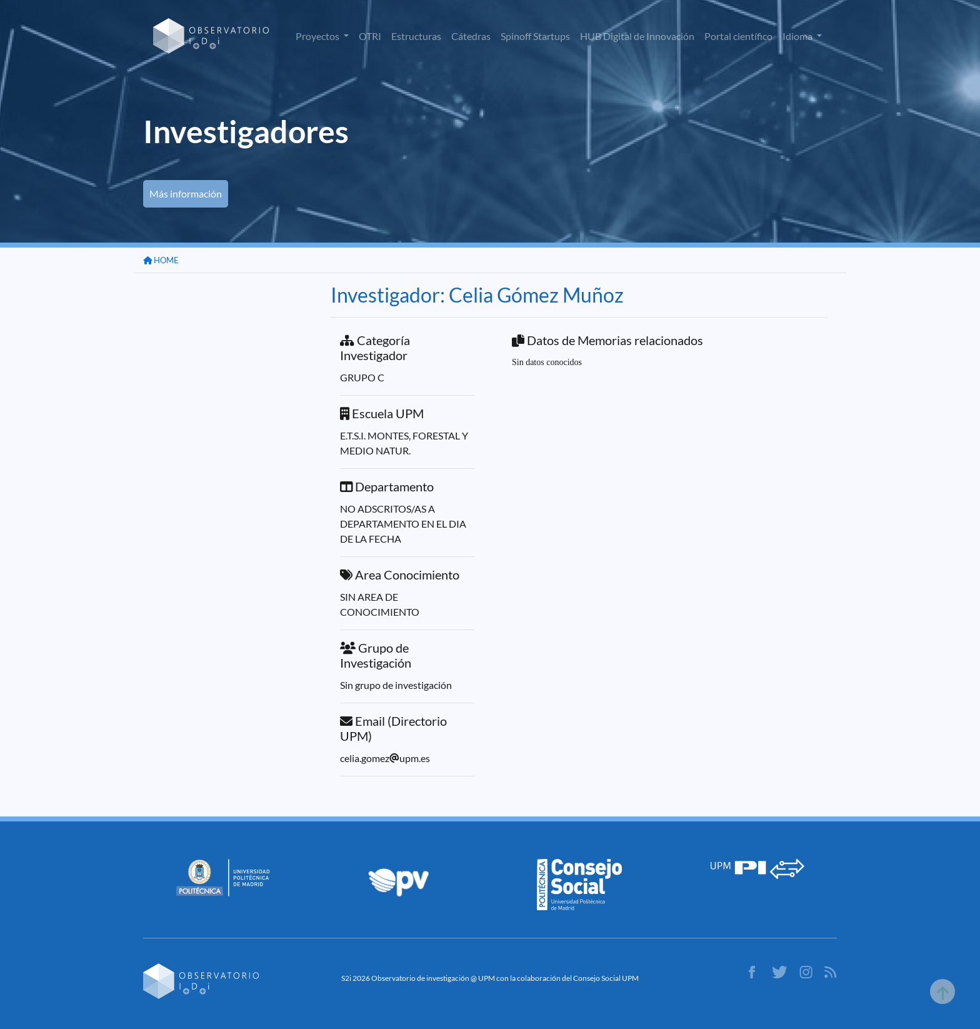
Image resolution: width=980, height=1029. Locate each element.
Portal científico (738, 36)
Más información (185, 193)
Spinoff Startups (535, 36)
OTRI (370, 36)
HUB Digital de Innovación (637, 36)
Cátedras (471, 36)
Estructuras (416, 36)
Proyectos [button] (318, 36)
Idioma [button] (798, 36)
